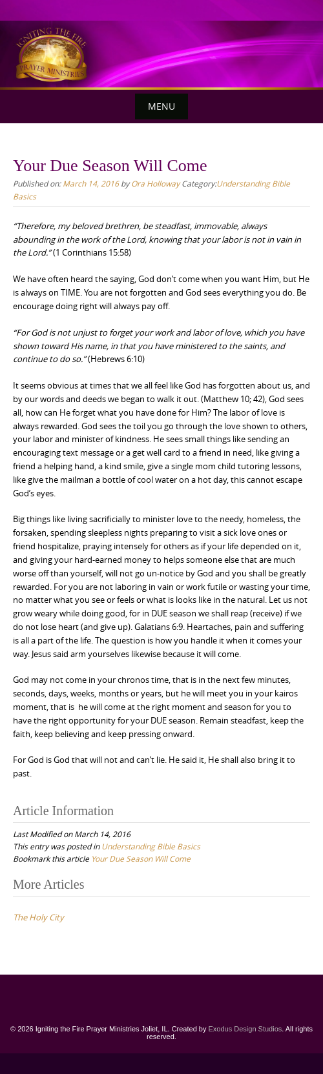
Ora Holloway (155, 183)
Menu (161, 106)
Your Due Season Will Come (141, 858)
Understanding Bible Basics (150, 846)
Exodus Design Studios (245, 1029)
